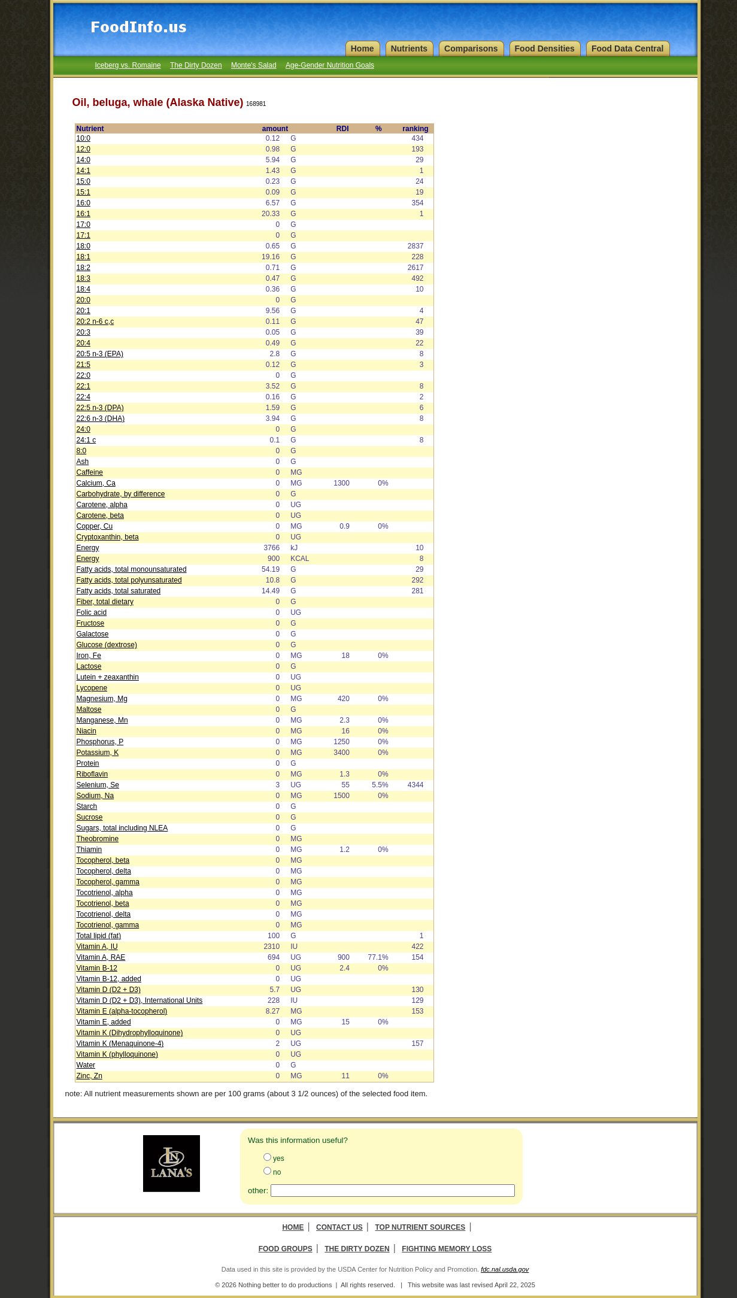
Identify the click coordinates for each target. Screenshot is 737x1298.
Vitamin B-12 (97, 968)
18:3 (83, 278)
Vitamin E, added (104, 1022)
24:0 (83, 429)
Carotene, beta (100, 515)
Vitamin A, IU (97, 946)
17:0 (83, 224)
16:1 (83, 214)
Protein (88, 763)
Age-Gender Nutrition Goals (330, 65)
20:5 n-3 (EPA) (100, 354)
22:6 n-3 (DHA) (101, 418)
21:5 (83, 364)
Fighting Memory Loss (447, 1249)
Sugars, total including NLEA (122, 828)
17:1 (83, 235)
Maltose (89, 709)
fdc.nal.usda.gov (505, 1269)
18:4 (83, 289)
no (277, 1172)
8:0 (82, 451)
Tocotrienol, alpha (105, 892)
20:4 (83, 343)
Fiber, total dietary (105, 602)
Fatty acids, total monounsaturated (132, 569)
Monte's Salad (254, 65)
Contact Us (339, 1227)
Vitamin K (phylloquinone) (118, 1054)
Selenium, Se (98, 785)
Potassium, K (98, 752)
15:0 (83, 181)
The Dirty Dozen (196, 65)
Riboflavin (92, 774)
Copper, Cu (95, 526)
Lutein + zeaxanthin (108, 677)
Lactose (89, 666)
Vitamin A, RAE (101, 957)
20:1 (83, 311)
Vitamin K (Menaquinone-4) (120, 1043)
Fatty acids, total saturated (119, 591)
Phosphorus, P (100, 742)
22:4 (83, 397)
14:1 (83, 170)
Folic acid (92, 612)
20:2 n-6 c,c (95, 321)
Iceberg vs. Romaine (128, 65)
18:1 (83, 257)
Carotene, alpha (102, 505)
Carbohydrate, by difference (121, 494)
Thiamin (89, 849)
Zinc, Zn (89, 1076)
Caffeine (90, 472)
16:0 (83, 203)
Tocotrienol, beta (103, 903)
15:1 (83, 192)
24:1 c (86, 440)
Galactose (93, 634)
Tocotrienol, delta (104, 914)
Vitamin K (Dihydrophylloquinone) (130, 1033)
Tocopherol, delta (104, 871)
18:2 (83, 267)
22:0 (83, 375)
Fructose (91, 623)
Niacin (86, 731)
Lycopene (92, 688)
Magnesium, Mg (102, 699)
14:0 (83, 160)
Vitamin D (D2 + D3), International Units (140, 1000)
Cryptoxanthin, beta (108, 537)
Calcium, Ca (96, 483)
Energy (88, 548)
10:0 (83, 138)
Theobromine (98, 839)
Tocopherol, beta (103, 860)
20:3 (83, 332)
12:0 (83, 149)
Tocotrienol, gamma (108, 925)
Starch (87, 806)
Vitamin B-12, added (109, 979)
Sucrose (90, 817)
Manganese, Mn (102, 720)
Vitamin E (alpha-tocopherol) (122, 1011)
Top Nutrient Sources (420, 1227)
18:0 (83, 246)
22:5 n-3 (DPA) (100, 408)
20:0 (83, 300)
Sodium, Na (95, 795)
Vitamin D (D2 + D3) (109, 989)
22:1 (83, 386)
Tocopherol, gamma (108, 882)
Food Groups (286, 1249)
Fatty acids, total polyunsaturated (129, 580)
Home (293, 1227)
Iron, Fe (89, 655)
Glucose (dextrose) (107, 645)
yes (278, 1158)
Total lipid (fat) (99, 936)
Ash (83, 461)
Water (86, 1065)
